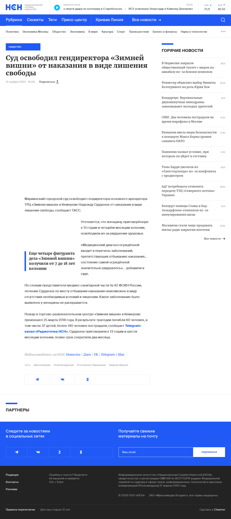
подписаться (209, 452)
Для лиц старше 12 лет (55, 509)
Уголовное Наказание (91, 365)
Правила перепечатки (20, 509)
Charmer (219, 509)
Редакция (12, 475)
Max (121, 354)
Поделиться (48, 82)
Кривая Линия (109, 20)
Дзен (87, 354)
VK (96, 354)
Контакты (12, 482)
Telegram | (109, 354)
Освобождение (64, 365)
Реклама (11, 489)
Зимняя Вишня (118, 365)
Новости (73, 354)
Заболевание (42, 365)
